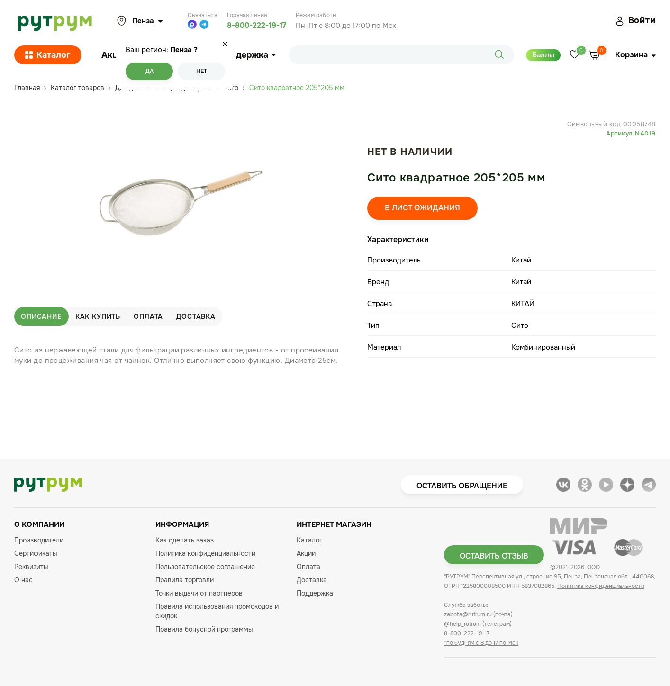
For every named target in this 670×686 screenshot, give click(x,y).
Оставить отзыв (494, 556)
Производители (38, 540)
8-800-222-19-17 (256, 25)
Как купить (97, 316)
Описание (41, 316)
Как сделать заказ (184, 540)
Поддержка (247, 55)
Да (149, 71)
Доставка (196, 316)
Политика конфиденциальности (205, 553)
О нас (23, 580)
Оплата (148, 316)
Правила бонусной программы (204, 629)
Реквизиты (31, 566)
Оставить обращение (461, 486)
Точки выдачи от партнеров (199, 593)
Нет (201, 71)
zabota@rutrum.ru (468, 614)
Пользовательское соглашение (205, 566)
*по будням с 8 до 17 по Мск (481, 643)
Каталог (48, 55)
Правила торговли (184, 580)
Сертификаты (35, 553)
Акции (114, 55)
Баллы (543, 55)
